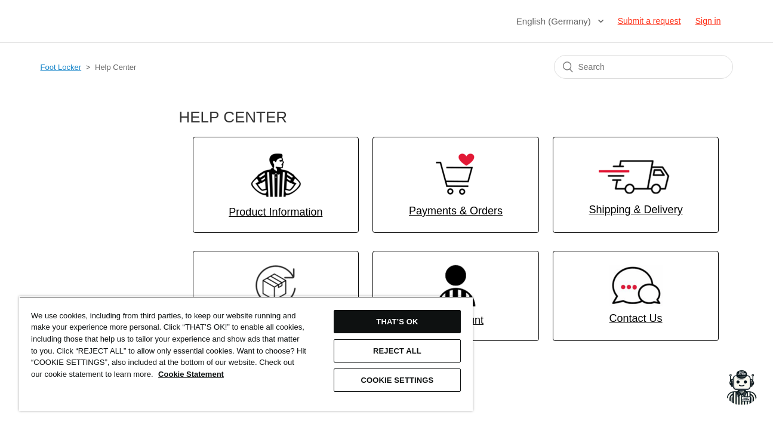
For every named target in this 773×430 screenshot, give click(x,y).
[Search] (643, 67)
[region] (243, 353)
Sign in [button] (708, 21)
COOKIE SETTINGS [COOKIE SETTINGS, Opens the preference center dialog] (392, 380)
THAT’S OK (393, 321)
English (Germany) (554, 21)
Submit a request (649, 21)
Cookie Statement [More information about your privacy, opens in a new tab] (228, 374)
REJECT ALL (392, 350)
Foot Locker (61, 67)
